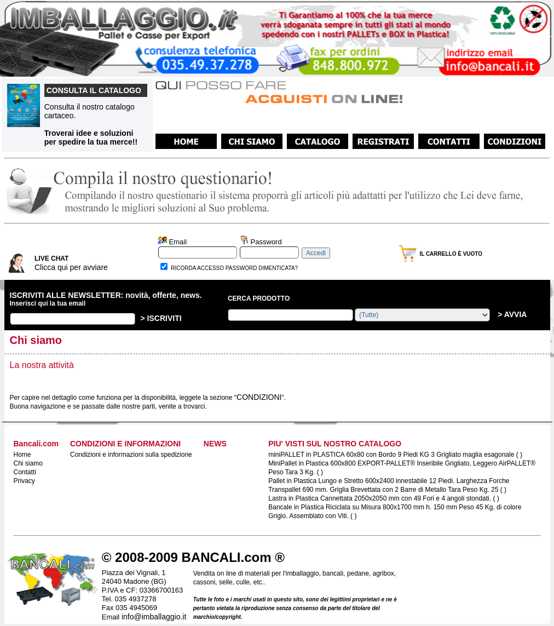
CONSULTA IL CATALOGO (94, 90)
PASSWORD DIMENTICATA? (262, 268)
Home (22, 454)
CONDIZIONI (258, 397)
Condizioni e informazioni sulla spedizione (131, 454)
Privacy (24, 481)
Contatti (25, 472)
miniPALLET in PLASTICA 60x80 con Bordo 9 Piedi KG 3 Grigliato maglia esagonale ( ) (395, 454)
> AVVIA (511, 314)
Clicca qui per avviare (71, 267)
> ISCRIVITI (161, 318)
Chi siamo (28, 463)
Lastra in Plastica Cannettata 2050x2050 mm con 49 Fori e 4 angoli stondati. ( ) (383, 498)
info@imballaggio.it (154, 616)
